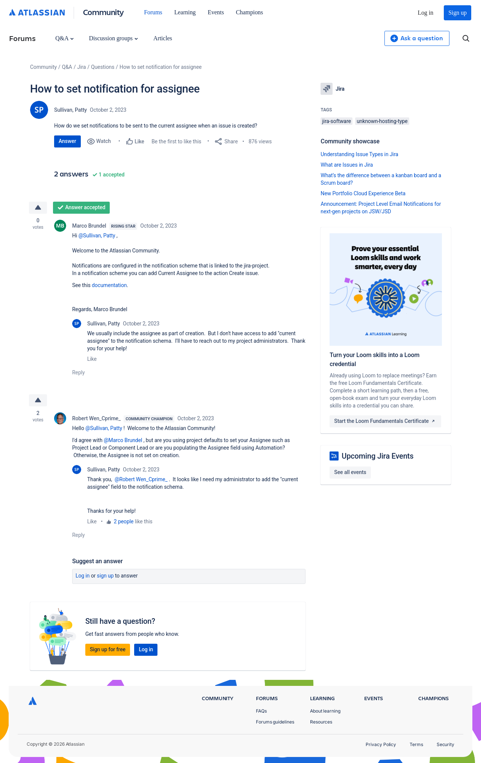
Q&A (64, 38)
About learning (325, 711)
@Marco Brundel (123, 440)
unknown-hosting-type (382, 121)
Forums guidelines (275, 722)
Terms (416, 744)
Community (103, 11)
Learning (185, 12)
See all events (350, 472)
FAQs (261, 711)
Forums (153, 12)
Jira (81, 67)
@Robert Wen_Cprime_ (141, 479)
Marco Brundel (89, 226)
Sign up (457, 12)
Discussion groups (113, 38)
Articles (162, 38)
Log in (426, 12)
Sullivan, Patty (70, 110)
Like (92, 359)
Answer (67, 141)
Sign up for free (108, 649)
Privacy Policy (381, 744)
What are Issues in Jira (347, 165)
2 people (124, 521)
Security (445, 744)
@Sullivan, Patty (97, 236)
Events (216, 12)
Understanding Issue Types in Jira (359, 154)
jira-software (336, 121)
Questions (102, 67)
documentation (109, 285)
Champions (249, 12)
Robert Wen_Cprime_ (96, 418)
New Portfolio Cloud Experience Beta (363, 193)
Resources (321, 722)
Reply (78, 372)
